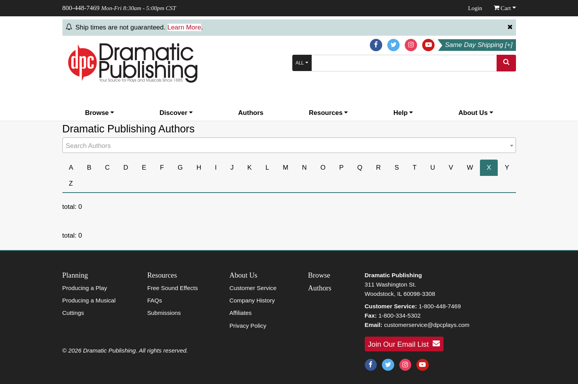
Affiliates (240, 312)
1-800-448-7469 (440, 306)
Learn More (184, 27)
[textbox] (289, 146)
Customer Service (253, 288)
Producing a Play (84, 288)
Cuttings (73, 312)
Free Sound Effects (172, 288)
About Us (476, 112)
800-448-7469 (81, 8)
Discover (176, 112)
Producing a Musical (89, 300)
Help (403, 112)
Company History (252, 300)
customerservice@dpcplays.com (426, 324)
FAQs (154, 300)
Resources (328, 112)
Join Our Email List (404, 343)
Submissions (164, 312)
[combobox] (289, 145)
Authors (250, 112)
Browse (99, 112)
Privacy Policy (247, 325)
